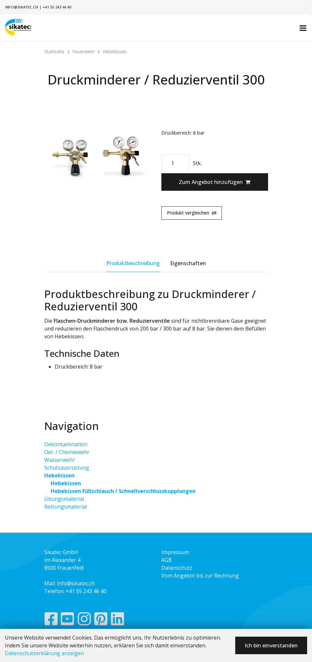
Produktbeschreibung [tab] (133, 263)
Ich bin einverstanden (271, 645)
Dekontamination (65, 444)
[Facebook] (51, 620)
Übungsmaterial (64, 498)
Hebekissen (59, 475)
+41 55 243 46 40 (57, 7)
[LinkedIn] (117, 620)
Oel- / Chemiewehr (66, 452)
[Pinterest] (101, 620)
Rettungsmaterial (65, 506)
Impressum (175, 552)
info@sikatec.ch (21, 7)
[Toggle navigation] (303, 27)
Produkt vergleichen (191, 213)
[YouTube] (67, 620)
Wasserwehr (59, 459)
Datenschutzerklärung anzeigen (44, 653)
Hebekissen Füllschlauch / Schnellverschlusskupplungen (123, 491)
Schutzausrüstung (66, 467)
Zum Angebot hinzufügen (214, 182)
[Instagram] (84, 620)
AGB (166, 560)
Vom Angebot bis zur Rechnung (200, 575)
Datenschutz (176, 567)
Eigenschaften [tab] (188, 263)
